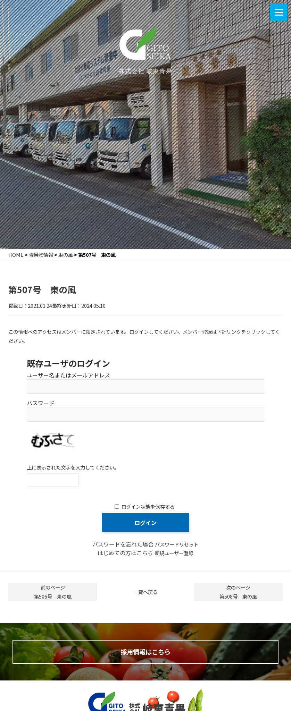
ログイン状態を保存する (148, 506)
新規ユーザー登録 (174, 553)
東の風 (65, 254)
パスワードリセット (177, 544)
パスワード (41, 403)
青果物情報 (41, 254)
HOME (16, 254)
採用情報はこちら (145, 653)
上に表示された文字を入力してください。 (73, 467)
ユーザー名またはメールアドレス (68, 375)
